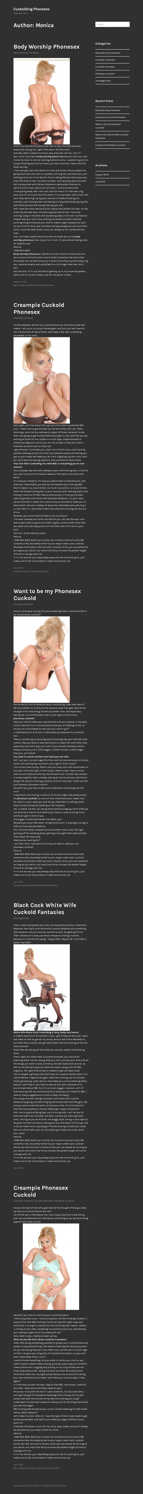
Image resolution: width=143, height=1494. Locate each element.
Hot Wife (43, 885)
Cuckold (17, 885)
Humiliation (53, 885)
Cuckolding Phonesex (32, 9)
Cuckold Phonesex (44, 1200)
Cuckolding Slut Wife (30, 885)
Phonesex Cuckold (23, 318)
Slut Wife (45, 571)
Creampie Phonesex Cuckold (110, 145)
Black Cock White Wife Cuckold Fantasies (45, 908)
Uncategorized (21, 918)
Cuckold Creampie (23, 1200)
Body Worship (26, 285)
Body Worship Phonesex (47, 46)
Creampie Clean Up (22, 571)
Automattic (61, 1486)
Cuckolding (35, 571)
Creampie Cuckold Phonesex (39, 308)
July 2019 (100, 181)
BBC (15, 1468)
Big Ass (17, 285)
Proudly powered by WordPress (26, 1486)
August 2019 (102, 174)
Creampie (22, 1468)
